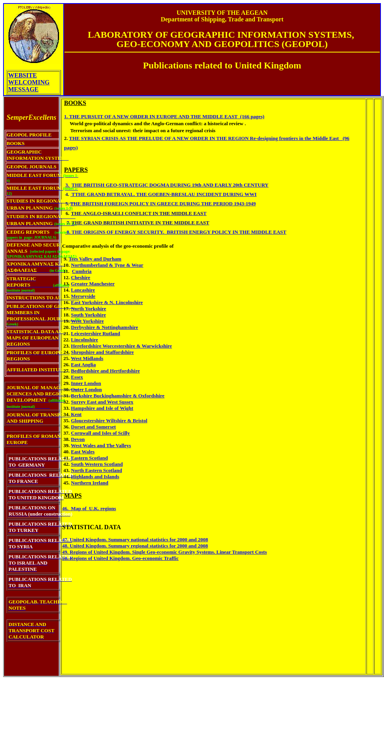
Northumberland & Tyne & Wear (107, 265)
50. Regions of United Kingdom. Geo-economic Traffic (120, 558)
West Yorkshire (87, 321)
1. (66, 116)
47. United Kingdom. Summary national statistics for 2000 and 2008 (135, 539)
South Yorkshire (88, 315)
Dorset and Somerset (93, 427)
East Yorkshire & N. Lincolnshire (107, 302)
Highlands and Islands (95, 476)
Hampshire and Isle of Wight (102, 408)
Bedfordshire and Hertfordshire (105, 371)
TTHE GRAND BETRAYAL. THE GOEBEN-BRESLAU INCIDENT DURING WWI (163, 194)
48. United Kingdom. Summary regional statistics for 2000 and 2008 (135, 546)
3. (67, 185)
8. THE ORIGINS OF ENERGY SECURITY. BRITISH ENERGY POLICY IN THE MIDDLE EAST (175, 232)
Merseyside (83, 296)
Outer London (86, 389)
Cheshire (80, 277)
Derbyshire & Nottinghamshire (104, 327)
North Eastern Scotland (96, 470)
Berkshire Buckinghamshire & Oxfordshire (118, 396)
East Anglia (83, 364)
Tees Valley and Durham (95, 259)
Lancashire (83, 290)
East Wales (83, 452)
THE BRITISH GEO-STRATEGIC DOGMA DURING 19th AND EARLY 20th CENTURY (169, 185)
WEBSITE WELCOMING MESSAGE (29, 82)
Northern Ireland (89, 483)
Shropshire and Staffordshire (102, 352)
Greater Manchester (93, 284)
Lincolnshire (84, 340)
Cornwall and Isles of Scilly (100, 433)
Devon (78, 439)
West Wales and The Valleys (101, 445)
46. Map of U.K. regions (89, 508)
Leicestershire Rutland (95, 333)
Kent (76, 414)
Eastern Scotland (89, 458)
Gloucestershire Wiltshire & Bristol (109, 420)
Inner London (86, 383)
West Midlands (87, 358)
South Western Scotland (97, 464)
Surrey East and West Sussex (102, 402)
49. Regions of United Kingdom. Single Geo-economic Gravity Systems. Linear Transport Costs (164, 552)
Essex (77, 377)
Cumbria (82, 271)
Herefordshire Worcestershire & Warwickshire (121, 346)
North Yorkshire (88, 308)
